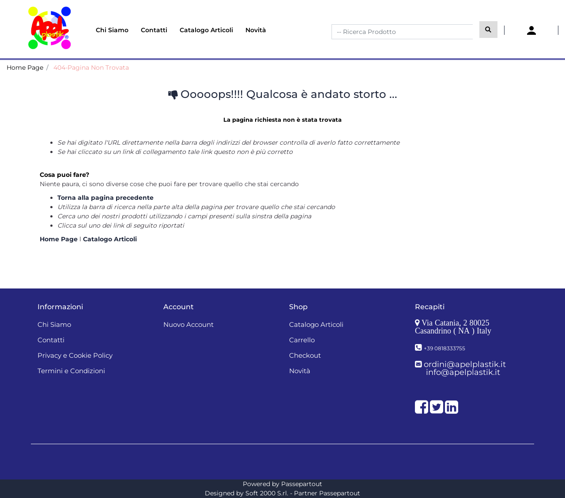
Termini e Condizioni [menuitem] (71, 371)
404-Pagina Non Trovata (91, 67)
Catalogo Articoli (110, 239)
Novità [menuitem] (255, 30)
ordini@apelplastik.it (465, 364)
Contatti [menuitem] (154, 30)
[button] (488, 29)
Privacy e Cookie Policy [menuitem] (75, 355)
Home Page (25, 67)
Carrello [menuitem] (302, 340)
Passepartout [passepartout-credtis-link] (301, 484)
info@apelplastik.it (463, 372)
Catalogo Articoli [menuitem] (206, 30)
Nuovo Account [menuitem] (188, 324)
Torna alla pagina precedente (105, 198)
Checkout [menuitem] (305, 355)
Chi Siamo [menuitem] (112, 30)
